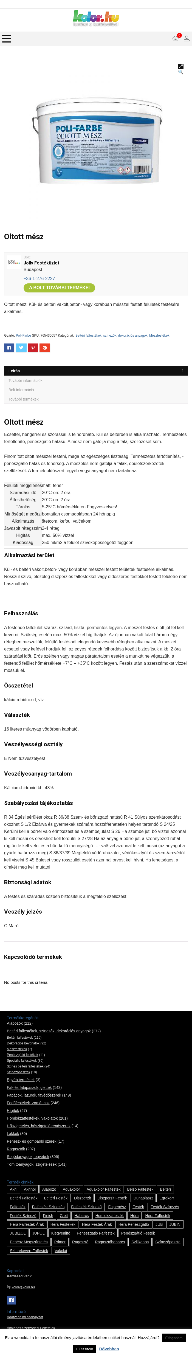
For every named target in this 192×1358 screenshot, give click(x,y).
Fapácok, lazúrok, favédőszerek (34, 1095)
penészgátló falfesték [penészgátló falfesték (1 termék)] (96, 1233)
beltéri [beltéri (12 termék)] (165, 1189)
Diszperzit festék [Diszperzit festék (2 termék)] (112, 1198)
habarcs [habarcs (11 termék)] (81, 1215)
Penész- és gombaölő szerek (32, 1141)
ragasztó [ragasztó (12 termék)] (80, 1242)
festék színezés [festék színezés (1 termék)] (165, 1207)
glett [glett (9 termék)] (64, 1215)
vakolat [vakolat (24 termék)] (61, 1251)
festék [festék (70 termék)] (138, 1207)
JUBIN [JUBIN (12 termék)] (175, 1224)
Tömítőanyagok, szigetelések (32, 1164)
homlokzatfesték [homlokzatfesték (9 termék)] (109, 1215)
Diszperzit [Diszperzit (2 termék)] (82, 1198)
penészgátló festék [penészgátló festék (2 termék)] (138, 1233)
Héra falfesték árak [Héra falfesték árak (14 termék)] (27, 1224)
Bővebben (109, 1348)
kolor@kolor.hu (23, 1287)
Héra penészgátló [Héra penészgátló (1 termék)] (133, 1224)
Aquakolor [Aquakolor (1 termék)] (71, 1189)
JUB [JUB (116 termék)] (159, 1224)
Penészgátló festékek (22, 1055)
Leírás (14, 371)
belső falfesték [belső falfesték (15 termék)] (140, 1189)
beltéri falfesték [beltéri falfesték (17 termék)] (23, 1198)
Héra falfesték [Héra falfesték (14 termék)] (157, 1215)
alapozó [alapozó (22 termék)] (49, 1189)
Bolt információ (21, 390)
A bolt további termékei (59, 287)
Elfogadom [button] (173, 1338)
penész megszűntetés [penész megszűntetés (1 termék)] (29, 1242)
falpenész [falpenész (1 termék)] (117, 1207)
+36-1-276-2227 (39, 278)
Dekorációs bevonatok (23, 1043)
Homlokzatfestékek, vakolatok (32, 1118)
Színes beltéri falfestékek (25, 1066)
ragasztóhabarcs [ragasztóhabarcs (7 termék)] (110, 1242)
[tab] (96, 371)
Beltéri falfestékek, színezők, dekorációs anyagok (111, 335)
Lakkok (13, 1133)
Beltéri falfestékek (20, 1037)
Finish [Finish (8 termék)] (48, 1215)
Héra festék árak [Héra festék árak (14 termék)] (97, 1224)
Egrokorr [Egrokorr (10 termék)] (166, 1198)
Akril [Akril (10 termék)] (13, 1189)
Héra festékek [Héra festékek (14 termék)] (62, 1224)
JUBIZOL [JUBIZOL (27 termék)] (18, 1233)
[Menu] (6, 39)
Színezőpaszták (18, 1072)
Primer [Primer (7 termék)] (60, 1242)
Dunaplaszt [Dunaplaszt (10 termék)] (143, 1198)
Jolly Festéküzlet (41, 263)
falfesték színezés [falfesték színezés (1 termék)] (48, 1207)
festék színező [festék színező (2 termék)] (23, 1215)
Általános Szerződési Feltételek (31, 1328)
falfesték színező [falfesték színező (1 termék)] (86, 1207)
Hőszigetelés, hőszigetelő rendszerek (38, 1126)
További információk (26, 380)
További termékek (24, 399)
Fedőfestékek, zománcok (28, 1103)
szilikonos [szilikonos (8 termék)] (140, 1242)
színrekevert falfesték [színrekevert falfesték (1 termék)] (29, 1251)
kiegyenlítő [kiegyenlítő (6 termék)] (60, 1233)
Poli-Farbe (23, 335)
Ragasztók (16, 1149)
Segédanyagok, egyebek (28, 1156)
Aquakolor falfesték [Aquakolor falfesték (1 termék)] (104, 1189)
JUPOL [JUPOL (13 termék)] (38, 1233)
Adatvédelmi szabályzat (25, 1317)
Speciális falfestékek (22, 1061)
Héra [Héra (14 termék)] (134, 1215)
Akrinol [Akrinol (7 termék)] (30, 1189)
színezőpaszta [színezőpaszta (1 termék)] (167, 1242)
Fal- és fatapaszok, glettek (29, 1087)
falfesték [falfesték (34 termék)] (18, 1207)
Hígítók (13, 1110)
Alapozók (15, 1023)
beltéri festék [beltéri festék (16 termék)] (55, 1198)
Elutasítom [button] (84, 1349)
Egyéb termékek (21, 1080)
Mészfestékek (159, 335)
